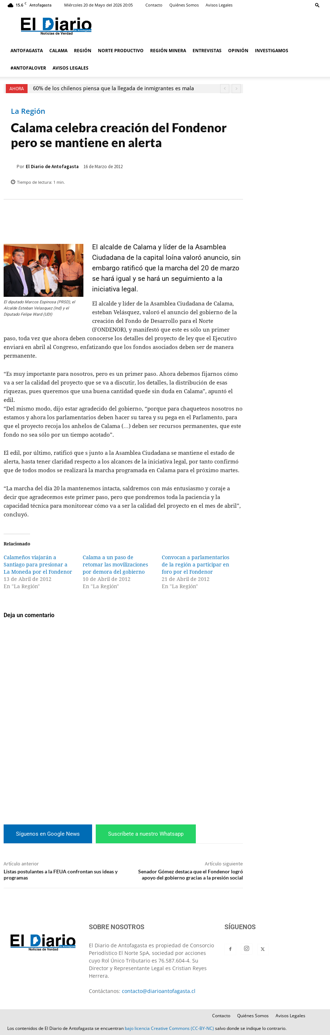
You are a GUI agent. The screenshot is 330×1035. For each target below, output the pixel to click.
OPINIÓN (238, 50)
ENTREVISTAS (207, 50)
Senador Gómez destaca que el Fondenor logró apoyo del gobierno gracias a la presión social (190, 874)
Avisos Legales (219, 5)
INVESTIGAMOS (271, 50)
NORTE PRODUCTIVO (121, 50)
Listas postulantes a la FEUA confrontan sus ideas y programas (60, 874)
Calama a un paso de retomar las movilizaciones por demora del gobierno (115, 564)
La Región (28, 111)
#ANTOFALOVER (28, 68)
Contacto (153, 5)
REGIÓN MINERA (168, 50)
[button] (317, 5)
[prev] (224, 88)
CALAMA (58, 50)
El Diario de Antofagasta (52, 166)
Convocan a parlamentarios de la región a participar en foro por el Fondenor (195, 564)
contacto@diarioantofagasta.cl (158, 991)
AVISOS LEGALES (70, 68)
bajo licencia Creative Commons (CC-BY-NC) (169, 1028)
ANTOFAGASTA (27, 50)
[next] (236, 88)
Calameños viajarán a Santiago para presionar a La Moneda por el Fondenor (38, 564)
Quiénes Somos (184, 5)
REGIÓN (82, 50)
